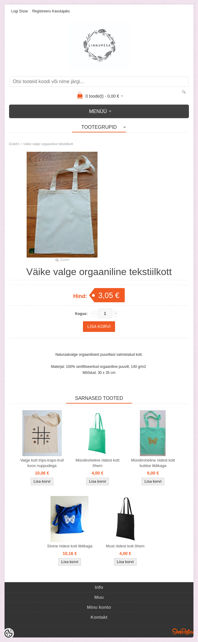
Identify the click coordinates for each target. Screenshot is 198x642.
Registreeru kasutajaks (51, 11)
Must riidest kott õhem (125, 546)
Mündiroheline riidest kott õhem (98, 463)
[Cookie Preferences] (8, 633)
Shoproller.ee (182, 631)
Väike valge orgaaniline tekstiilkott (48, 144)
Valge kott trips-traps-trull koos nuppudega (42, 463)
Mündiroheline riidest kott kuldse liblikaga (153, 463)
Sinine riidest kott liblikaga (70, 546)
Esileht (14, 144)
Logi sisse (19, 11)
